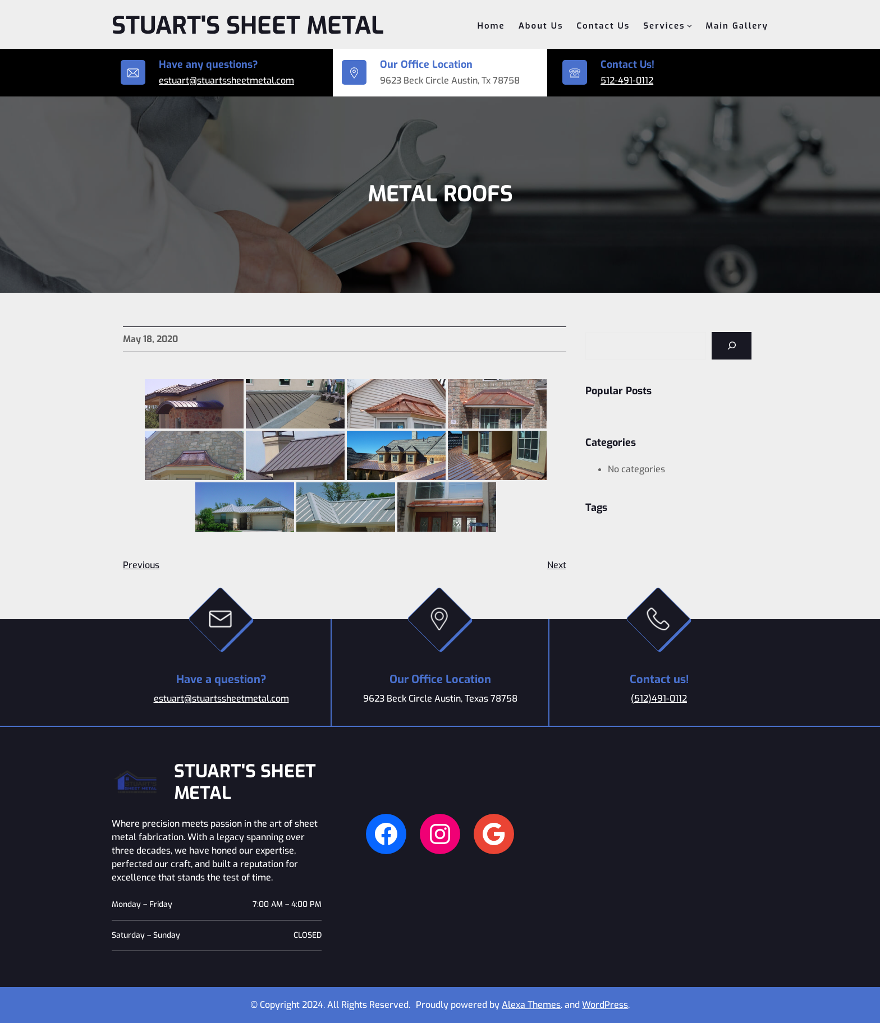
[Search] (731, 346)
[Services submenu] (689, 25)
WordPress (605, 1005)
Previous (141, 565)
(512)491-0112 (659, 698)
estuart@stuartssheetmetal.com (226, 80)
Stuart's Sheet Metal (248, 26)
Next (556, 565)
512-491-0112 (627, 80)
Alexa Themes (531, 1005)
